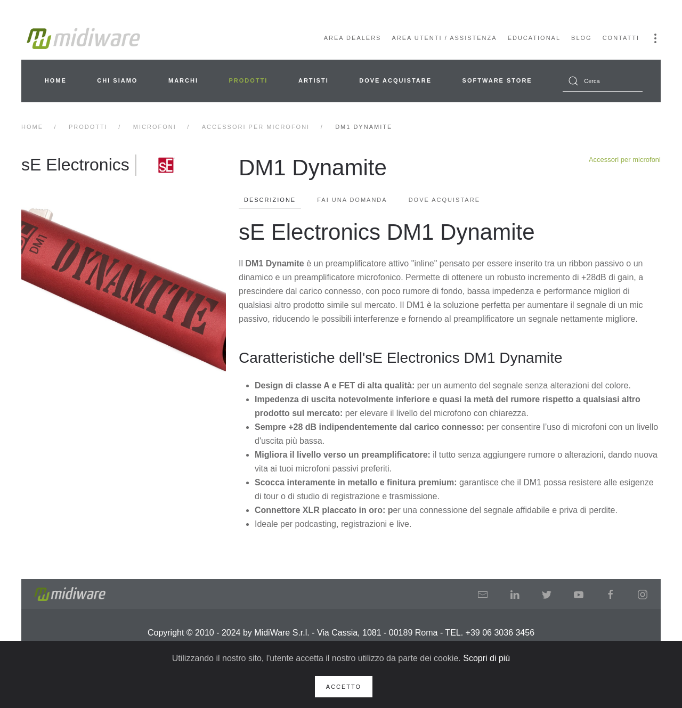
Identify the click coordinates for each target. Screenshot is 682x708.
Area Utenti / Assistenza (444, 38)
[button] (655, 38)
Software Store (497, 80)
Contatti (621, 38)
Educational (534, 38)
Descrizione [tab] (270, 200)
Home (56, 80)
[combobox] (603, 81)
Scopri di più (486, 658)
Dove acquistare (395, 80)
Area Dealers (352, 38)
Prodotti (248, 80)
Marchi (183, 80)
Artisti (313, 80)
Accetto (343, 686)
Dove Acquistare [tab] (444, 200)
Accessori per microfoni (625, 160)
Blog (581, 38)
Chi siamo (117, 80)
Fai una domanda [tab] (352, 200)
